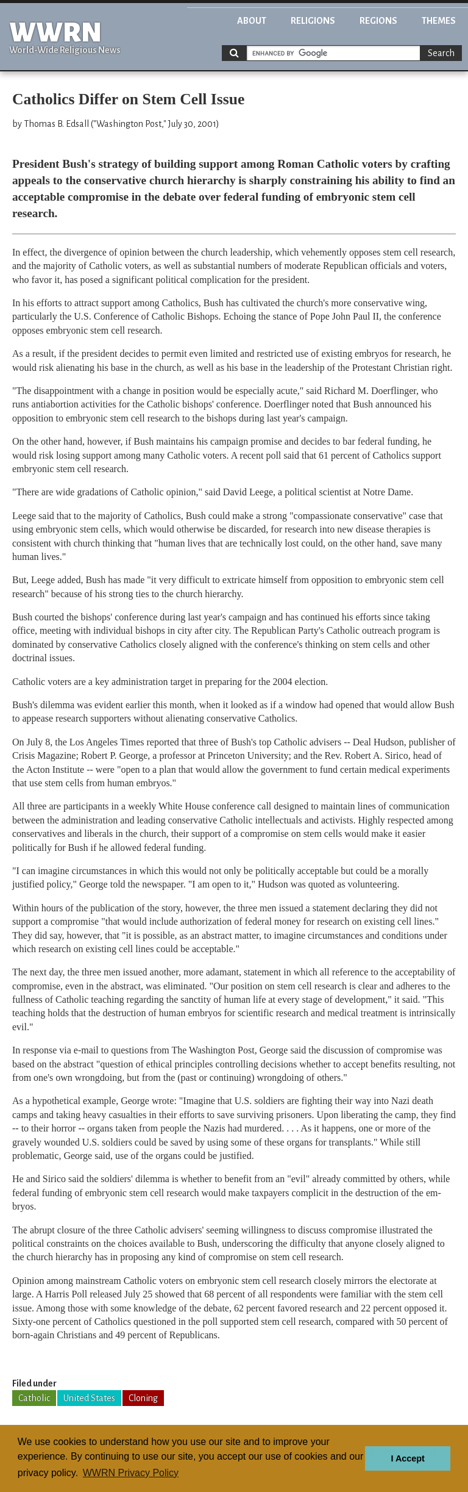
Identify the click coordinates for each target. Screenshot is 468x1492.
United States (89, 1398)
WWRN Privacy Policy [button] (131, 1473)
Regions (378, 21)
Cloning (143, 1398)
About (251, 21)
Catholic (34, 1398)
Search (441, 53)
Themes (439, 21)
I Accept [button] (407, 1458)
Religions (313, 21)
